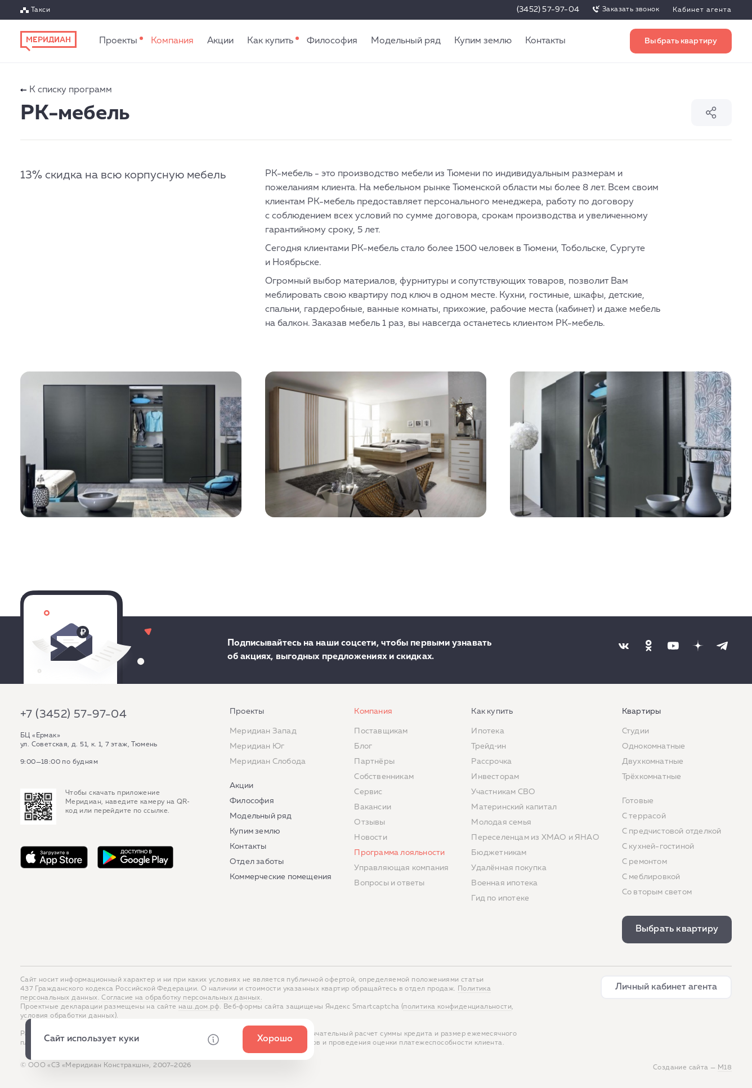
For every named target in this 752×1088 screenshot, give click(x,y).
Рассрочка (491, 761)
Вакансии (372, 807)
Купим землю (483, 41)
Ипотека (487, 731)
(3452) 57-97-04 (548, 10)
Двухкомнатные (653, 761)
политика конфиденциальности (457, 1007)
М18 (725, 1067)
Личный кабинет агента (666, 987)
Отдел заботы (257, 862)
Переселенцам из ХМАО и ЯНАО (535, 837)
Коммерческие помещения (281, 877)
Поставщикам (381, 731)
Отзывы (369, 822)
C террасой (644, 816)
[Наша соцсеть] (624, 646)
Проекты (118, 41)
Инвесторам (495, 777)
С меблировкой (651, 877)
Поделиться (711, 112)
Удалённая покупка (508, 868)
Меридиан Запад (263, 731)
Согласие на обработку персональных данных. (181, 998)
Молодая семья (501, 822)
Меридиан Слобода (268, 761)
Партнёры (374, 761)
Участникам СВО (503, 792)
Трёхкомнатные (652, 777)
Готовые (637, 801)
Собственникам (384, 777)
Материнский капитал (514, 807)
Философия (332, 41)
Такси (40, 10)
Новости (370, 837)
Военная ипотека (504, 883)
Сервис (368, 792)
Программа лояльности (399, 853)
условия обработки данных (67, 1016)
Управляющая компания (401, 868)
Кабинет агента (702, 10)
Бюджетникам (498, 853)
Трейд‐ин (488, 746)
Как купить (270, 41)
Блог (363, 746)
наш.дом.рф (199, 1007)
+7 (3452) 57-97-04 (73, 714)
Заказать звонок (630, 9)
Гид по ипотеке (500, 898)
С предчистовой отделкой (672, 831)
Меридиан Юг (257, 746)
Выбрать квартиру (680, 41)
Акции (220, 41)
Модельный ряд (406, 41)
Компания (172, 41)
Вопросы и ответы (389, 883)
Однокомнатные (654, 746)
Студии (635, 731)
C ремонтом (644, 862)
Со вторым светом (657, 892)
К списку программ (66, 90)
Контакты (545, 41)
